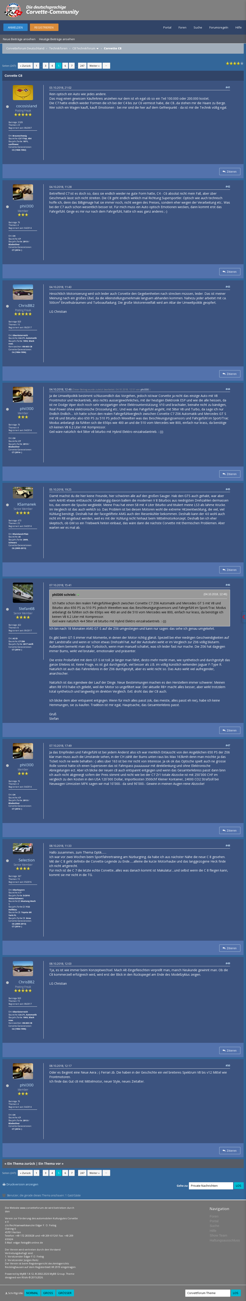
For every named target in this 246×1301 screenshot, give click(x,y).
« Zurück (25, 65)
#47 (228, 745)
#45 (228, 489)
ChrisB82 (27, 305)
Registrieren (44, 27)
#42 (228, 186)
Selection (27, 860)
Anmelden (15, 27)
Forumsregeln (218, 27)
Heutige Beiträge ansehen (57, 39)
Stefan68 (27, 608)
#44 (228, 389)
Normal (32, 1293)
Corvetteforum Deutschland (25, 48)
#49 (228, 963)
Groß (48, 1293)
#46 (228, 584)
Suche (198, 27)
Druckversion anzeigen (22, 1184)
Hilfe (238, 27)
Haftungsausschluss (225, 1240)
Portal (167, 27)
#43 (228, 286)
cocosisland (26, 105)
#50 (228, 1065)
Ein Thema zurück (21, 1163)
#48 (228, 845)
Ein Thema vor (49, 1163)
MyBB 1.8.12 (27, 1273)
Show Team (218, 1235)
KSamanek (26, 504)
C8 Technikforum (83, 48)
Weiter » (94, 65)
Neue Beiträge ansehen (19, 39)
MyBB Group (57, 1273)
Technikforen (58, 48)
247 (82, 65)
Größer (65, 1293)
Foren (182, 27)
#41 (228, 87)
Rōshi (25, 1277)
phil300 (27, 206)
